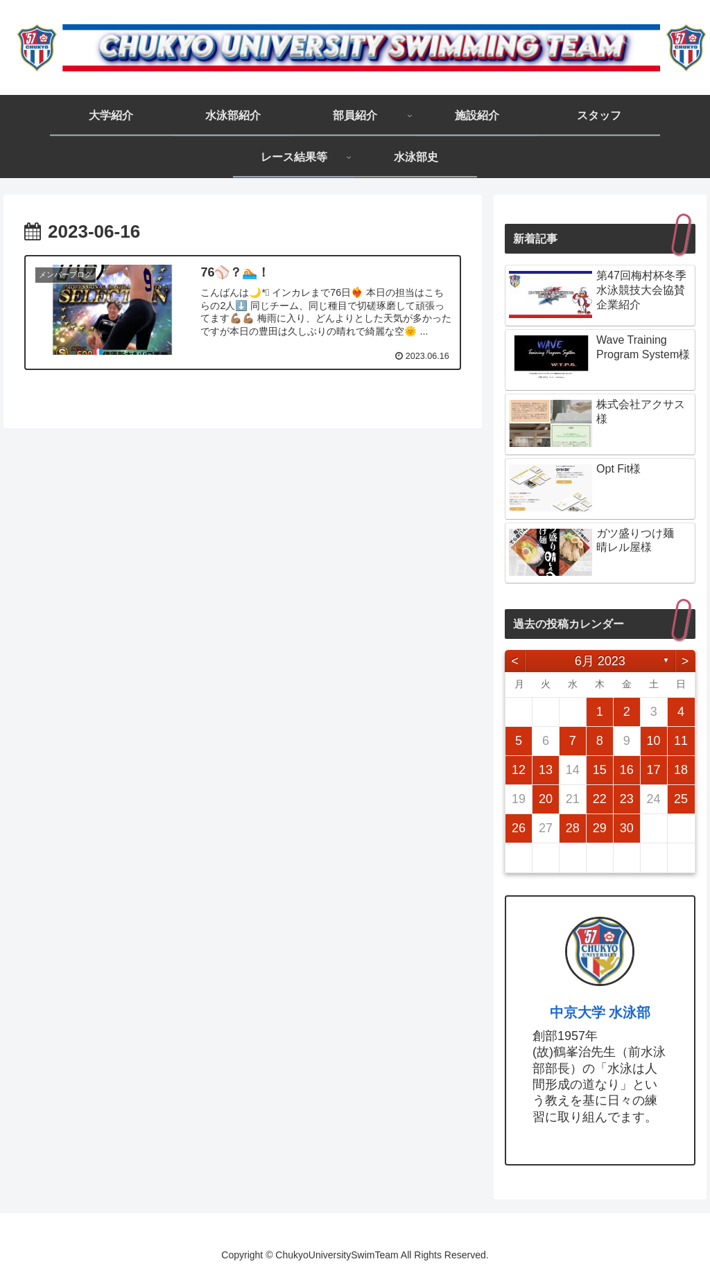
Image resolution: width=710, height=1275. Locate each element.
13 (546, 770)
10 (654, 741)
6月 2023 (600, 661)
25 (681, 799)
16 (627, 770)
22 (600, 799)
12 (519, 770)
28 (573, 828)
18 (681, 770)
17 (654, 770)
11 (681, 741)
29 (600, 828)
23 (627, 799)
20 (546, 799)
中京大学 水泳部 (600, 1012)
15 (600, 770)
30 (627, 828)
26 (519, 828)
